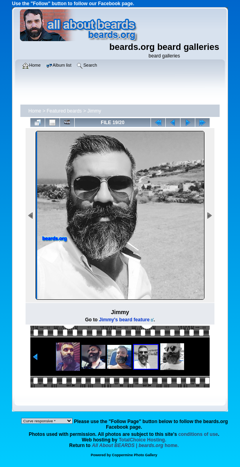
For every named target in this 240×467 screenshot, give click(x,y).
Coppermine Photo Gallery (134, 455)
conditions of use (198, 434)
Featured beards (64, 111)
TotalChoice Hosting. (142, 440)
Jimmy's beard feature (124, 320)
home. (135, 445)
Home (34, 111)
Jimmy (94, 111)
